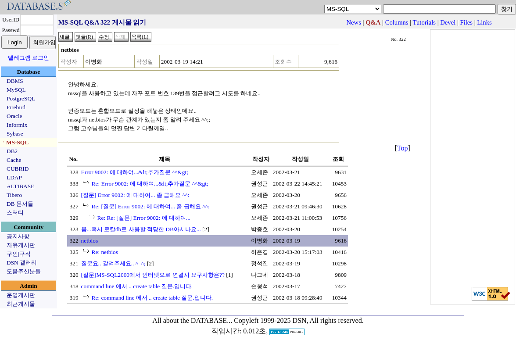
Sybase (15, 133)
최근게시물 (21, 303)
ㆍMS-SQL (14, 142)
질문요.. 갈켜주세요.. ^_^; (113, 263)
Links (484, 22)
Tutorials (424, 22)
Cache (14, 160)
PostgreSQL (21, 98)
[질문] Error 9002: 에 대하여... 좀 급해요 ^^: (135, 195)
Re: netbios (105, 252)
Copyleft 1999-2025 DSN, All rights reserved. (299, 320)
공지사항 (18, 236)
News (354, 22)
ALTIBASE (20, 186)
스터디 (15, 212)
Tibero (14, 195)
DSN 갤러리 (22, 262)
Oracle (14, 116)
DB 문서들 (20, 203)
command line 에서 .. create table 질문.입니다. (137, 286)
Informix (17, 125)
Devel (447, 22)
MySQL (16, 89)
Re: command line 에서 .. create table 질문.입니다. (152, 297)
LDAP (14, 177)
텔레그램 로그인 (28, 57)
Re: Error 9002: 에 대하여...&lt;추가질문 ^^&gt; (150, 183)
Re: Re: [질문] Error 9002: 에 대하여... (143, 218)
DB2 (12, 151)
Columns (396, 22)
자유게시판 (21, 245)
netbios (89, 240)
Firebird (16, 107)
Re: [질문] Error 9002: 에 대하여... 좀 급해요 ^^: (151, 206)
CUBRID (18, 168)
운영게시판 (21, 295)
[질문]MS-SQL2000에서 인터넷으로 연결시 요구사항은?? (153, 275)
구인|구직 (19, 253)
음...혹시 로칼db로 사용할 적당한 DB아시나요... (141, 229)
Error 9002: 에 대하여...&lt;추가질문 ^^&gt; (134, 172)
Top (402, 148)
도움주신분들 (24, 271)
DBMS (15, 81)
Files (466, 22)
